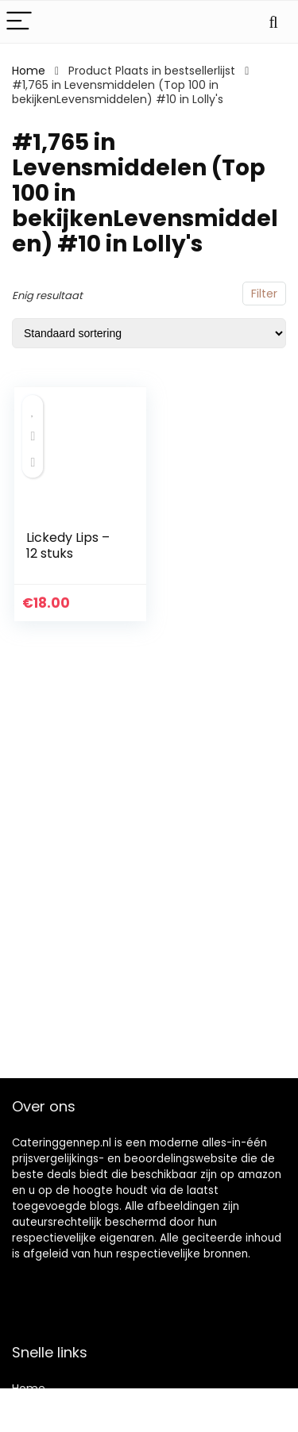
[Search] (273, 22)
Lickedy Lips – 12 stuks (68, 545)
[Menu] (19, 22)
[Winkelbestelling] (149, 333)
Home (28, 71)
